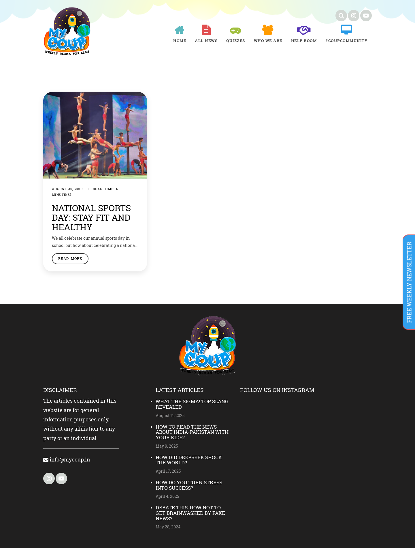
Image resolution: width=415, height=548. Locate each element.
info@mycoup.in (66, 459)
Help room (304, 40)
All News (206, 40)
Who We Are (268, 40)
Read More (70, 258)
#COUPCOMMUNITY (346, 40)
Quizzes (235, 40)
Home (179, 40)
